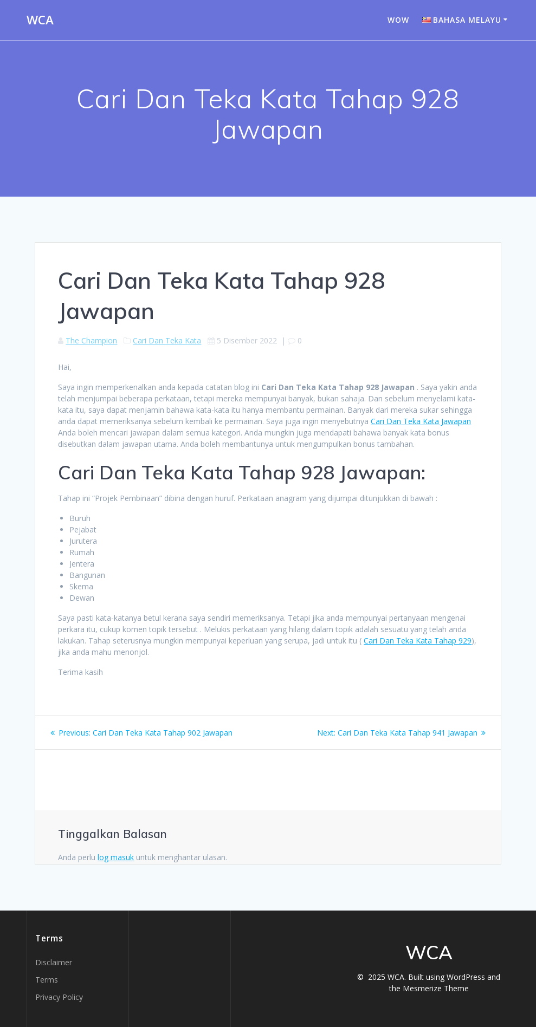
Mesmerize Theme (436, 988)
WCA (40, 20)
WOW (398, 20)
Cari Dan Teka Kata (167, 340)
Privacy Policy (59, 997)
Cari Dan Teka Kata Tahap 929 (418, 640)
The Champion (91, 340)
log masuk (116, 857)
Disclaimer (53, 962)
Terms (46, 979)
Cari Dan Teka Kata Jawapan (421, 421)
